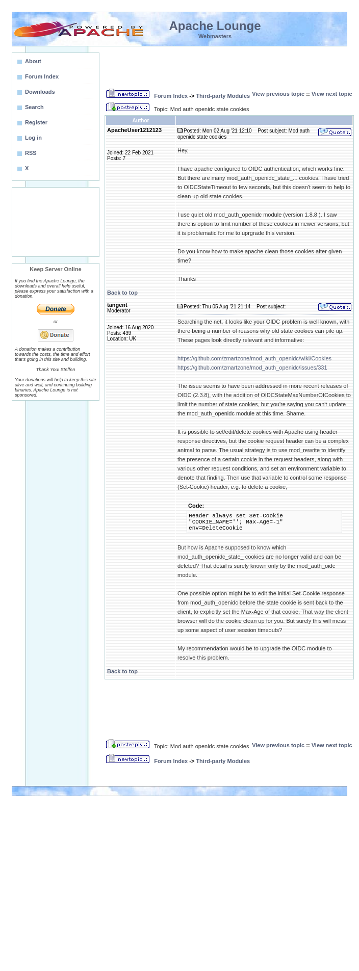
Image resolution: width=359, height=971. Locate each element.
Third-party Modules (223, 96)
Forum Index (171, 96)
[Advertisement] (55, 222)
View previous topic (278, 94)
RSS (31, 153)
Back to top (122, 293)
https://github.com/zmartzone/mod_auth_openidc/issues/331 (252, 367)
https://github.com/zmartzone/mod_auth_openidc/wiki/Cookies (254, 358)
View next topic (332, 94)
